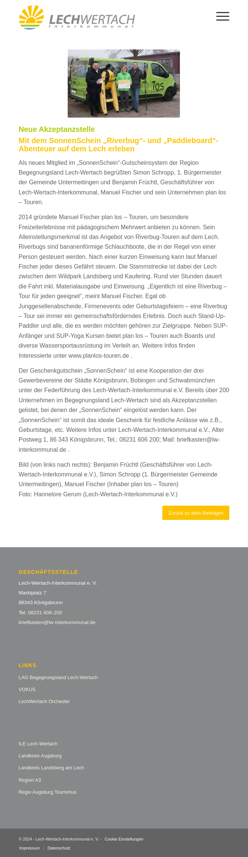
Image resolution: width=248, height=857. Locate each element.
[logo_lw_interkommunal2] (103, 15)
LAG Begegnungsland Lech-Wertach (58, 677)
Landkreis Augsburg (40, 755)
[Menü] (219, 15)
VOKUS (27, 689)
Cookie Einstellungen (124, 839)
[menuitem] (219, 15)
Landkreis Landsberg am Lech (51, 767)
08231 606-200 (45, 612)
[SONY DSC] (124, 83)
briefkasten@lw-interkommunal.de (57, 622)
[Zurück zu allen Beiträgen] (195, 513)
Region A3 (30, 780)
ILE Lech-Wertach (38, 744)
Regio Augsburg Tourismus (48, 792)
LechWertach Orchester (44, 701)
